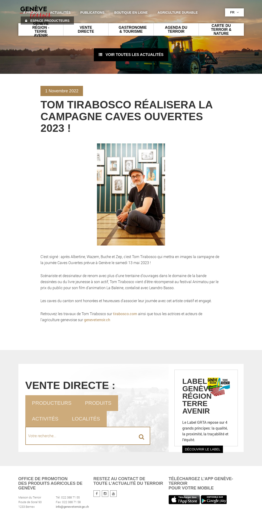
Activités (45, 419)
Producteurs (52, 403)
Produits (98, 403)
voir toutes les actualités (131, 55)
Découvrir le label (202, 449)
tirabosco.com (125, 313)
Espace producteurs (47, 21)
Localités (86, 419)
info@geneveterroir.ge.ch (72, 507)
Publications (92, 12)
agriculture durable (177, 12)
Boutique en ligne (131, 12)
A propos (31, 12)
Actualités (60, 12)
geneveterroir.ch (97, 319)
